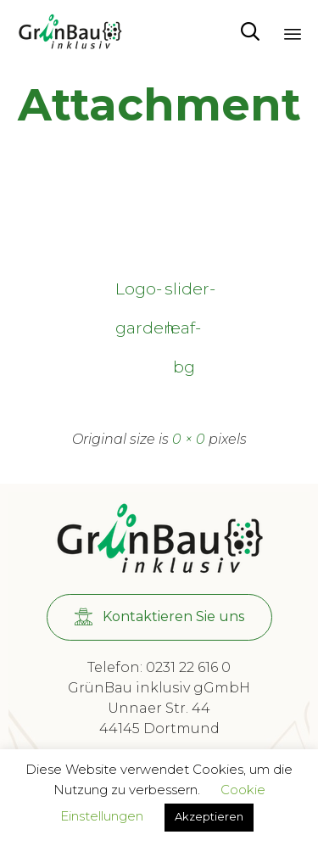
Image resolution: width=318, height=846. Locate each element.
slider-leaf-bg (184, 293)
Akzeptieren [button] (209, 816)
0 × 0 (188, 439)
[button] (159, 617)
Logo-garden (134, 293)
